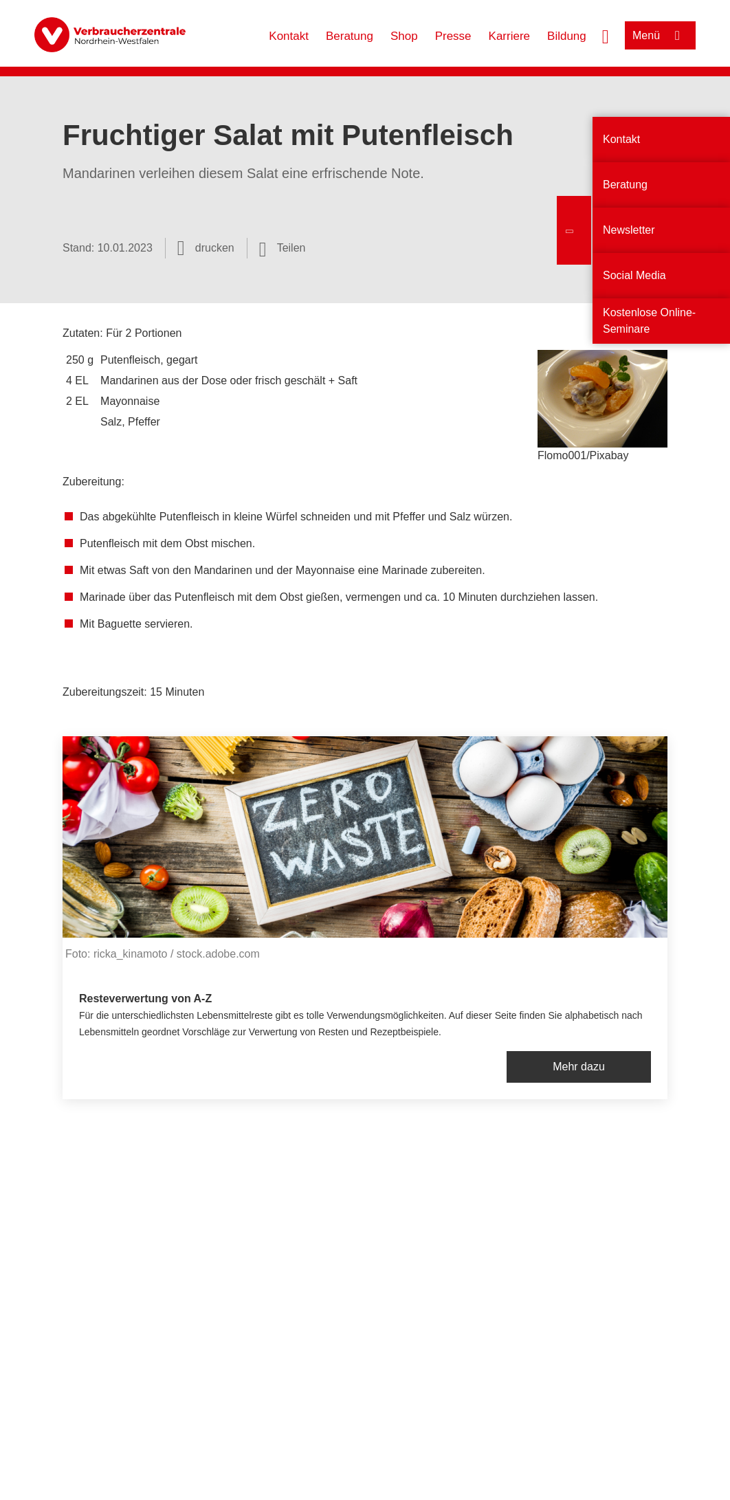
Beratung (349, 36)
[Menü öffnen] (660, 35)
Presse (453, 36)
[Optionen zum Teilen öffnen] (282, 248)
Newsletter (629, 230)
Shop (404, 36)
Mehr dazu (579, 1066)
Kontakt (289, 36)
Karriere (509, 36)
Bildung (566, 36)
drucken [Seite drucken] (214, 248)
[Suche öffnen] (605, 35)
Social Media (634, 275)
